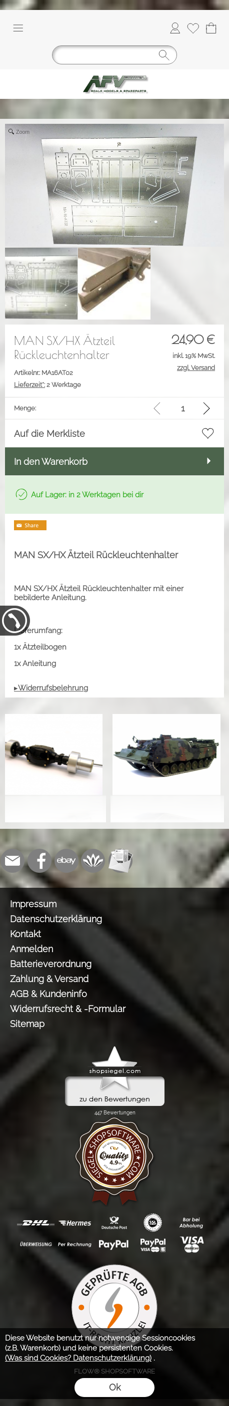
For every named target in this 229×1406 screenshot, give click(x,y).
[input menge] (182, 408)
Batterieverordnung (51, 964)
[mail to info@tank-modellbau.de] (12, 860)
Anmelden (31, 949)
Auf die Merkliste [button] (49, 433)
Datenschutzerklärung (56, 919)
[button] (18, 27)
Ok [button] (114, 1387)
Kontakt (25, 934)
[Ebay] (66, 860)
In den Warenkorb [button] (51, 461)
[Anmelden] (175, 27)
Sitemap (27, 1024)
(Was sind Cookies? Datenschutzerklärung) (78, 1358)
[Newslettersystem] (120, 860)
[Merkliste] (193, 27)
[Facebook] (39, 860)
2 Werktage (47, 384)
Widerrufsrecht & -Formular (68, 1009)
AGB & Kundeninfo (48, 994)
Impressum (33, 904)
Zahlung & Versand (49, 979)
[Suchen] (114, 54)
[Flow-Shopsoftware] (93, 860)
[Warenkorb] (211, 27)
